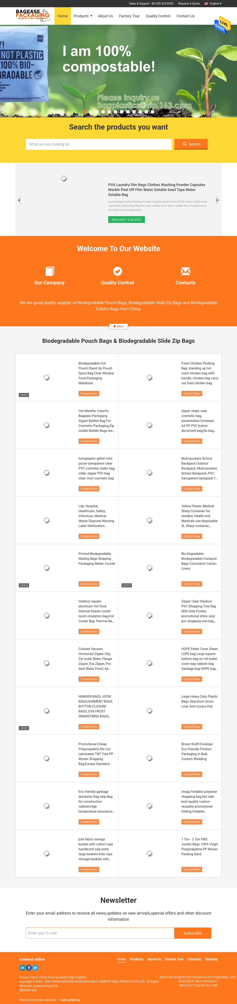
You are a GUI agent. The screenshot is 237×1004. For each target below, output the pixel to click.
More (118, 326)
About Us (105, 16)
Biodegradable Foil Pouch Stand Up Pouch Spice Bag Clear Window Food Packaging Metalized (96, 373)
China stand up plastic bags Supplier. (63, 977)
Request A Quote (189, 3)
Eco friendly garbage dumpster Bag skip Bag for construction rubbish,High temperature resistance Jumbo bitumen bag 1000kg (96, 802)
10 (140, 111)
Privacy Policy (28, 977)
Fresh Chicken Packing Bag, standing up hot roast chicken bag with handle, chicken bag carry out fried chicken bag (199, 373)
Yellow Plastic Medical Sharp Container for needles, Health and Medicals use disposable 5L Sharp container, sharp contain (199, 516)
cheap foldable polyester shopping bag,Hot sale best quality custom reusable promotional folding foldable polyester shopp (199, 802)
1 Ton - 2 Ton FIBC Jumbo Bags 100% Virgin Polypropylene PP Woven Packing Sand (199, 846)
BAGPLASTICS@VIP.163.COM (198, 985)
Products (81, 16)
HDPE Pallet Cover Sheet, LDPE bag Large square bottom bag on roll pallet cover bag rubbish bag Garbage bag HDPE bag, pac (199, 659)
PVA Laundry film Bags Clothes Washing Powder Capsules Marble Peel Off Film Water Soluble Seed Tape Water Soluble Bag (156, 190)
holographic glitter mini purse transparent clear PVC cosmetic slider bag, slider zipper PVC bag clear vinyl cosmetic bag (97, 468)
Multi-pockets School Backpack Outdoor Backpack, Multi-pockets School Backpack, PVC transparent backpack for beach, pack (199, 469)
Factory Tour (129, 16)
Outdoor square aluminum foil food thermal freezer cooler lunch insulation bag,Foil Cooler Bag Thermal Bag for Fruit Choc (96, 611)
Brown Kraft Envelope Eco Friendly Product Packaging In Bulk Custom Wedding (197, 751)
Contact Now (89, 393)
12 (152, 111)
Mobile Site (28, 990)
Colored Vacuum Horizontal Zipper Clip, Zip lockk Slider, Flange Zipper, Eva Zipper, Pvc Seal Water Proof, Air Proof (95, 659)
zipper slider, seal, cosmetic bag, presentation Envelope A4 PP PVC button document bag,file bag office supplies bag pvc (198, 421)
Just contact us (71, 1000)
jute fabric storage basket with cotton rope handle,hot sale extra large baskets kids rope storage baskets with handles (96, 849)
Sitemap (211, 959)
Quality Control (158, 16)
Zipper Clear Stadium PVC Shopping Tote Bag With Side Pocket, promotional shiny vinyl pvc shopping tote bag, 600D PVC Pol (198, 611)
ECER (54, 986)
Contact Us (185, 16)
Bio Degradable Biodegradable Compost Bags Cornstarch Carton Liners (199, 561)
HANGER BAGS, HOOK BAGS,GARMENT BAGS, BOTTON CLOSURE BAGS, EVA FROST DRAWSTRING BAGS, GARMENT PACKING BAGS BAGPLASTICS (96, 707)
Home (62, 16)
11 (146, 111)
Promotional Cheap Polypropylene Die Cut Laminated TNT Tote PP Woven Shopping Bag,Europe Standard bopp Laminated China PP (96, 754)
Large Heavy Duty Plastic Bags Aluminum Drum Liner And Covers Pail (199, 701)
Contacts (194, 959)
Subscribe (193, 933)
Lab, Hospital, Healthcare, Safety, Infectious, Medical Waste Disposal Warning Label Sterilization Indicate (96, 516)
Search (191, 144)
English (216, 3)
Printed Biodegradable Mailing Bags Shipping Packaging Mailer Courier (97, 559)
